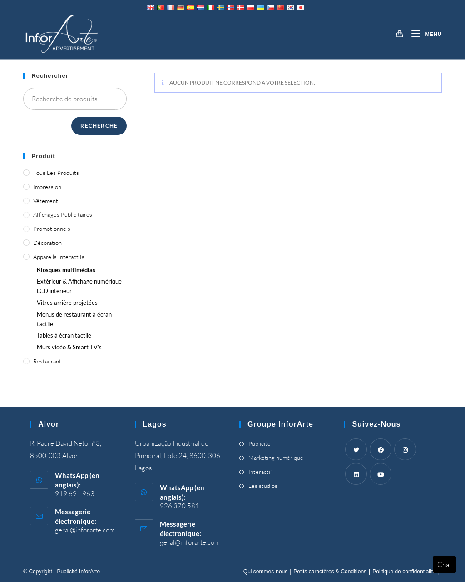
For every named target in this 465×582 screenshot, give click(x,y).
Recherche (99, 125)
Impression (47, 186)
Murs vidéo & (69, 347)
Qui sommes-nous (265, 571)
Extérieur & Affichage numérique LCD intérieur (79, 286)
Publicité (259, 443)
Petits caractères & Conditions (329, 571)
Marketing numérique (275, 457)
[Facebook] (380, 449)
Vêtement (45, 200)
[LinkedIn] (356, 474)
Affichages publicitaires (62, 214)
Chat (444, 564)
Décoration (47, 242)
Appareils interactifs (58, 256)
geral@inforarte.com (85, 530)
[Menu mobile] (423, 34)
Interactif (260, 471)
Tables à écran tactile (64, 335)
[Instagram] (405, 449)
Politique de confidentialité (403, 571)
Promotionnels (51, 228)
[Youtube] (380, 474)
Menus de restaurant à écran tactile (74, 319)
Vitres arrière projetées (67, 302)
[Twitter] (356, 449)
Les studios (262, 485)
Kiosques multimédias (66, 270)
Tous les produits (56, 172)
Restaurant (47, 361)
